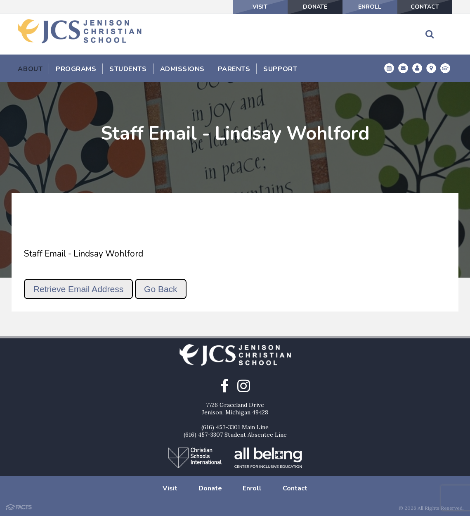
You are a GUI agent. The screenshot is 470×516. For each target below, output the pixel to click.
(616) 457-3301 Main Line (235, 427)
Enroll (369, 7)
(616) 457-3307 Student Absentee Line (235, 434)
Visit (260, 7)
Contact (425, 7)
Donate (315, 7)
